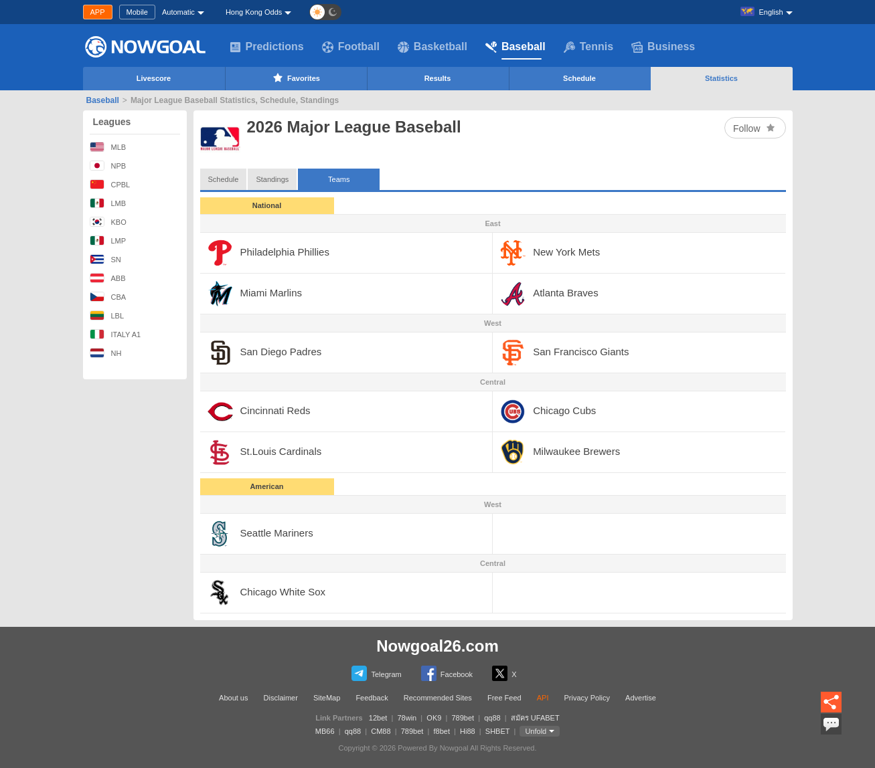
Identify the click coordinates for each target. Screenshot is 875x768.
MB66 (325, 731)
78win (406, 718)
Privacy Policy (587, 698)
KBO (108, 222)
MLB (108, 147)
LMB (108, 203)
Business (663, 47)
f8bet (441, 731)
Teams (339, 176)
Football (351, 47)
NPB (108, 166)
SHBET (497, 731)
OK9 (433, 718)
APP (97, 12)
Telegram (376, 673)
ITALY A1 (115, 334)
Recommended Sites (438, 698)
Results (437, 78)
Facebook (447, 673)
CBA (108, 297)
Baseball (515, 47)
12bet (378, 718)
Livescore (154, 78)
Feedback (371, 698)
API (543, 698)
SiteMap (326, 698)
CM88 (380, 731)
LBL (107, 315)
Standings (272, 179)
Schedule (579, 78)
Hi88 (467, 731)
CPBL (110, 184)
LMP (108, 240)
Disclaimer (281, 698)
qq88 (492, 718)
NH (106, 353)
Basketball (432, 47)
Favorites (295, 77)
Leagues (112, 121)
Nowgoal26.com (437, 646)
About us (233, 698)
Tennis (588, 47)
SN (105, 259)
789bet (462, 718)
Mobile (137, 12)
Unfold (535, 731)
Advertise (640, 698)
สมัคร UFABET (535, 718)
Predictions (267, 47)
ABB (108, 278)
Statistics (721, 78)
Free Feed (504, 698)
